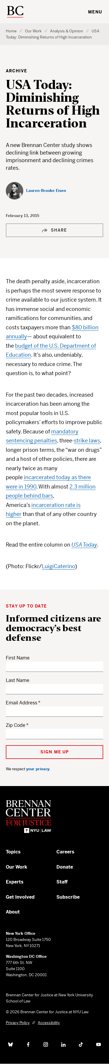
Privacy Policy (18, 1022)
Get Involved (20, 897)
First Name (18, 658)
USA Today (84, 544)
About (13, 912)
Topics (13, 852)
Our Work (33, 31)
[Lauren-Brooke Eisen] (36, 191)
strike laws (87, 440)
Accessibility (49, 1022)
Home (11, 31)
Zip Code (15, 725)
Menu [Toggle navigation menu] (95, 12)
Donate (64, 867)
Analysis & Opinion (66, 31)
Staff (62, 882)
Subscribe (68, 897)
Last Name (17, 680)
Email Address (21, 703)
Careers (65, 852)
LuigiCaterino (58, 566)
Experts (15, 882)
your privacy (37, 768)
